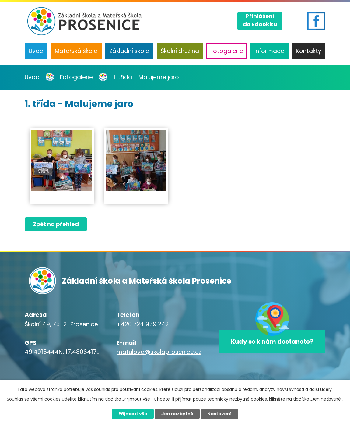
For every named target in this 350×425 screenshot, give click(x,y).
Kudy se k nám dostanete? (272, 341)
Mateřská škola (76, 51)
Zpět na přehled (56, 224)
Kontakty (308, 51)
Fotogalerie (226, 51)
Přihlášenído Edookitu (260, 20)
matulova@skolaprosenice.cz (159, 352)
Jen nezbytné (177, 414)
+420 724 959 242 (143, 324)
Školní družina (180, 51)
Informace (269, 51)
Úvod (36, 51)
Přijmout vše (132, 414)
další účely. (321, 389)
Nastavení (219, 414)
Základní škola (129, 51)
